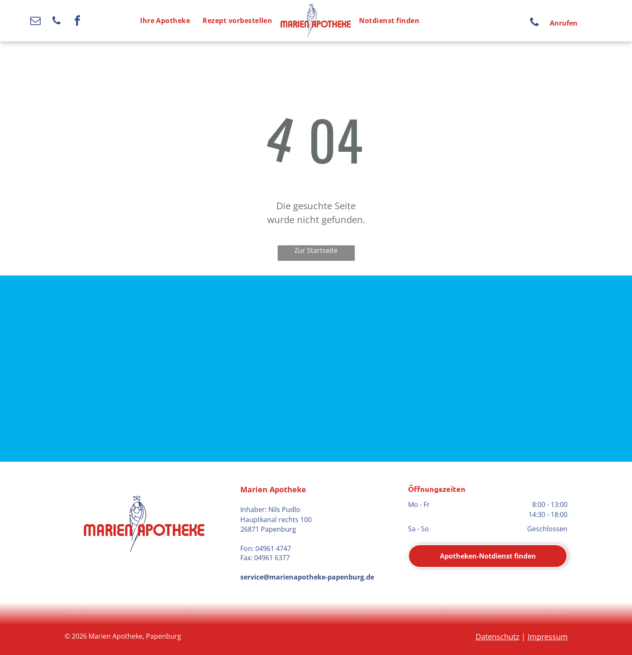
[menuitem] (165, 20)
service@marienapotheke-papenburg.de (307, 577)
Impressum (548, 637)
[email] (35, 22)
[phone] (56, 22)
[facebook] (77, 22)
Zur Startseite (316, 250)
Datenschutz (497, 637)
